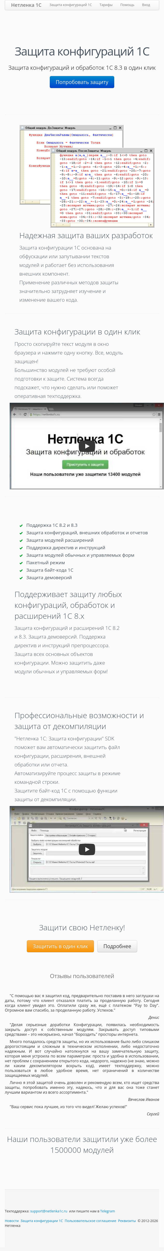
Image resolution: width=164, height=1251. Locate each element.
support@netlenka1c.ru (48, 1211)
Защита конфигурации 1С (42, 1220)
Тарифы (106, 4)
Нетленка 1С (26, 5)
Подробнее (117, 946)
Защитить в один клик (60, 946)
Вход (146, 4)
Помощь (127, 4)
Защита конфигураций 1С (71, 4)
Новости (12, 1220)
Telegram (107, 1211)
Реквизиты (127, 1220)
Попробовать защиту (82, 82)
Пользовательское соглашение (90, 1220)
